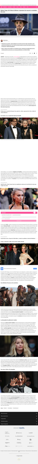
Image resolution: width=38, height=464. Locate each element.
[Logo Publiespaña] (19, 446)
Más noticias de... (19, 413)
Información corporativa (7, 450)
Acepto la (6, 218)
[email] (19, 217)
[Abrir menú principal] (36, 6)
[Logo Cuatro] (31, 433)
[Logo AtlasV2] (7, 446)
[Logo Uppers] (7, 443)
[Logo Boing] (7, 439)
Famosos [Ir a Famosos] (5, 6)
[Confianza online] (19, 460)
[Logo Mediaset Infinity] (7, 433)
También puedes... (19, 421)
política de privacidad (7, 218)
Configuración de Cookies (21, 450)
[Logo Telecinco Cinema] (19, 443)
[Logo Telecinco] (19, 433)
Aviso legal (2, 450)
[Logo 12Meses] (30, 442)
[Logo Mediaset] (19, 428)
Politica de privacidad (14, 450)
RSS (19, 451)
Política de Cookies (28, 450)
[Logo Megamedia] (19, 456)
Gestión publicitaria (34, 450)
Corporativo (19, 418)
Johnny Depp (16, 56)
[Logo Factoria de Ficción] (30, 436)
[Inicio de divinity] (1, 6)
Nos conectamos (19, 416)
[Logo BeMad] (31, 439)
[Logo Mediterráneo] (30, 446)
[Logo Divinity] (7, 436)
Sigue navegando (19, 423)
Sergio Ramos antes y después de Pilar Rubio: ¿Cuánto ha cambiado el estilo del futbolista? (19, 238)
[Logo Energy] (19, 439)
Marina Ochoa (5, 40)
